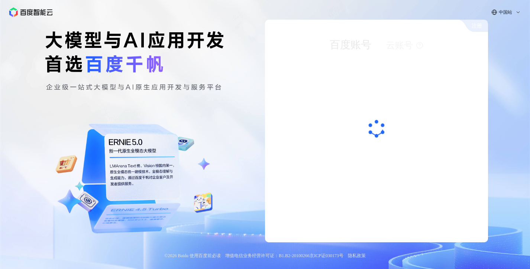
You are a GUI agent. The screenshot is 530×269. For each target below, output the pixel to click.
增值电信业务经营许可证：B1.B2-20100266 (267, 255)
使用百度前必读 (205, 255)
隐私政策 (357, 255)
